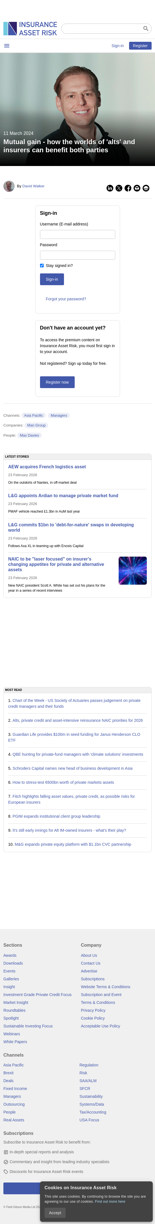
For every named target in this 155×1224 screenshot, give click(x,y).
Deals (8, 1080)
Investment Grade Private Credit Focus (37, 994)
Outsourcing (14, 1104)
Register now (57, 382)
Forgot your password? (66, 299)
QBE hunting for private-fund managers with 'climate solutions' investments (78, 754)
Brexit (8, 1073)
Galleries (11, 979)
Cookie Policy (93, 1018)
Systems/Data (91, 1104)
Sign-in (118, 45)
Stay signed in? (59, 266)
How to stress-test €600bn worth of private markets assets (63, 782)
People (9, 1112)
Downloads (13, 963)
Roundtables (14, 1010)
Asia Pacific (33, 415)
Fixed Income (15, 1088)
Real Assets (13, 1120)
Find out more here (110, 1202)
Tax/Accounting (92, 1112)
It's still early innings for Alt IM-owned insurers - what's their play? (69, 830)
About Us (89, 955)
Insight (9, 987)
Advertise (89, 971)
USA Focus (89, 1120)
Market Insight (15, 1002)
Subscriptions (93, 979)
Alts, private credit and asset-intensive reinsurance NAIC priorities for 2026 (78, 720)
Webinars (11, 1034)
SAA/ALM (88, 1080)
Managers (59, 415)
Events (9, 971)
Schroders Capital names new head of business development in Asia (73, 768)
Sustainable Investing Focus (28, 1026)
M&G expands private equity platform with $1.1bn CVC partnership (73, 844)
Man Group (36, 425)
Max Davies (29, 435)
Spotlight (11, 1018)
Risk (83, 1073)
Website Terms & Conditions (105, 987)
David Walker (33, 186)
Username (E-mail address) (64, 224)
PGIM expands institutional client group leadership (56, 816)
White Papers (15, 1041)
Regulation (88, 1065)
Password (48, 245)
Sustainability (91, 1096)
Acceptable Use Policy (100, 1026)
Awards (9, 955)
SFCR (84, 1088)
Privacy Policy (93, 1010)
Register (140, 45)
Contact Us (90, 963)
